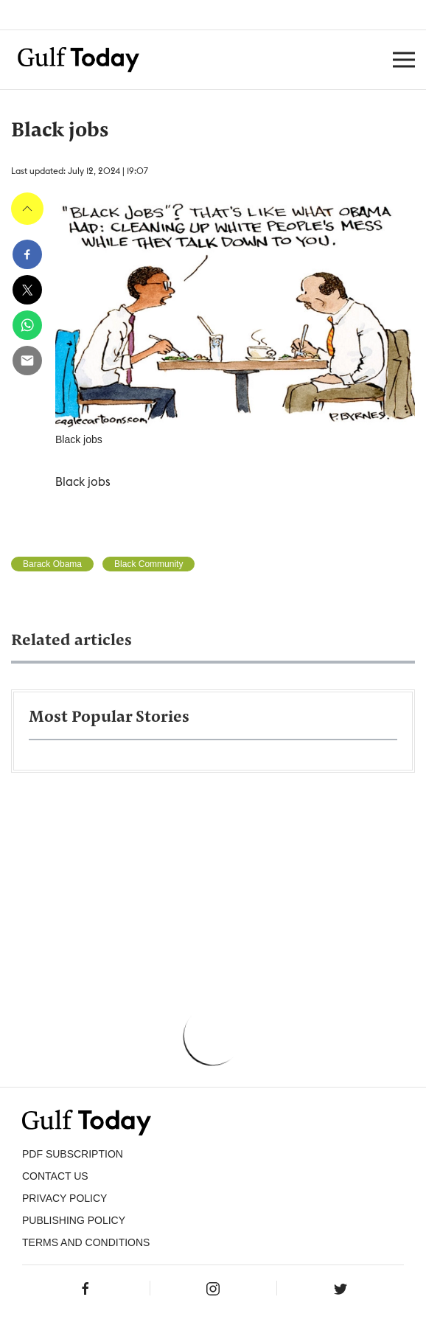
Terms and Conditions (86, 1242)
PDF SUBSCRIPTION (72, 1154)
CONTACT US (55, 1176)
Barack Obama (52, 564)
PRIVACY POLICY (64, 1198)
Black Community (148, 564)
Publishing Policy (73, 1220)
